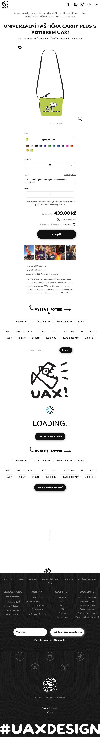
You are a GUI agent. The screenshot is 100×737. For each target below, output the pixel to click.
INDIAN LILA (67, 146)
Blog (50, 583)
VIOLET (45, 146)
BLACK (36, 146)
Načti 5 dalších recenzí (50, 487)
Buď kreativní (62, 617)
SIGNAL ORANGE (71, 146)
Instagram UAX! (50, 656)
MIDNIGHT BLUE (40, 146)
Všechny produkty (43, 13)
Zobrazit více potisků (50, 436)
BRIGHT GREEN (49, 146)
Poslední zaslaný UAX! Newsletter (50, 640)
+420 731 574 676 (14, 610)
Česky (45, 708)
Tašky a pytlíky (59, 13)
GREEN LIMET (68, 16)
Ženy (62, 605)
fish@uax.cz (16, 606)
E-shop (20, 579)
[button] (73, 253)
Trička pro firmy (87, 609)
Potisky (8, 579)
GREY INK (62, 146)
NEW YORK (27, 150)
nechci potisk (70, 174)
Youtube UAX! (35, 667)
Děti (62, 609)
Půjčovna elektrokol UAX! (87, 617)
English (54, 708)
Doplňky (62, 613)
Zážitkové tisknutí (87, 601)
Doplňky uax (27, 13)
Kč (48, 712)
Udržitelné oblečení (87, 597)
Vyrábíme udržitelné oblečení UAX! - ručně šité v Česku (14, 13)
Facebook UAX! (20, 656)
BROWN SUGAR (27, 146)
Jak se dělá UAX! (50, 579)
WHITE (31, 146)
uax (18, 13)
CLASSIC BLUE (58, 146)
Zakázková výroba (87, 579)
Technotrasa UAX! (65, 667)
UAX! (45, 697)
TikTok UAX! (80, 656)
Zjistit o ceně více (66, 219)
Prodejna (68, 579)
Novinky (33, 579)
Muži (62, 601)
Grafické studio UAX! (87, 613)
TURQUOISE (54, 146)
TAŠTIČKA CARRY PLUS (77, 13)
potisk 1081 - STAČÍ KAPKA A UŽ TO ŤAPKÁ (43, 16)
